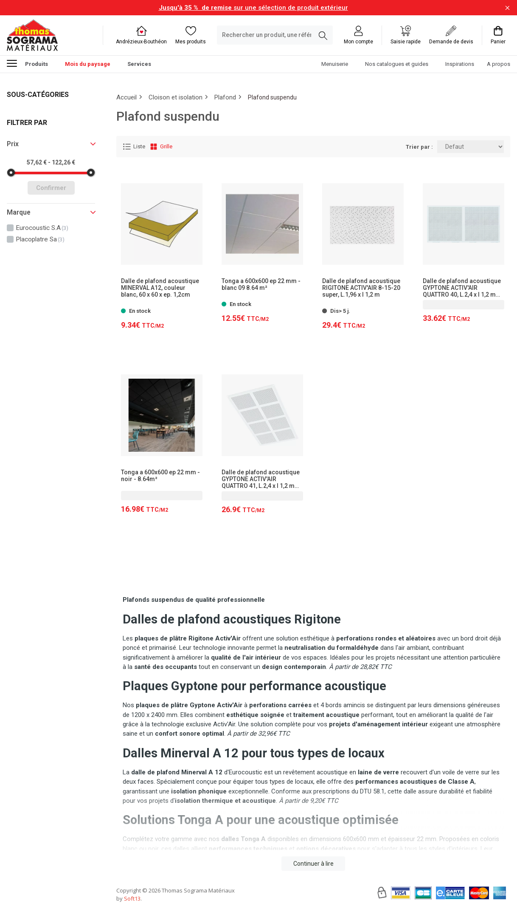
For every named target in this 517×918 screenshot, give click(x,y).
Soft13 (132, 898)
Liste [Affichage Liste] (134, 146)
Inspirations (459, 64)
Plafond (225, 97)
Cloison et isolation (175, 97)
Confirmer (51, 188)
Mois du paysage (87, 64)
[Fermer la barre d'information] (507, 8)
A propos (498, 64)
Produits (27, 63)
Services (139, 64)
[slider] (11, 172)
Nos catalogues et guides (396, 64)
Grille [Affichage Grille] (160, 146)
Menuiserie (334, 64)
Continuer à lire (313, 863)
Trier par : (419, 147)
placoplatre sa (40, 239)
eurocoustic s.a (42, 228)
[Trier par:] (470, 146)
